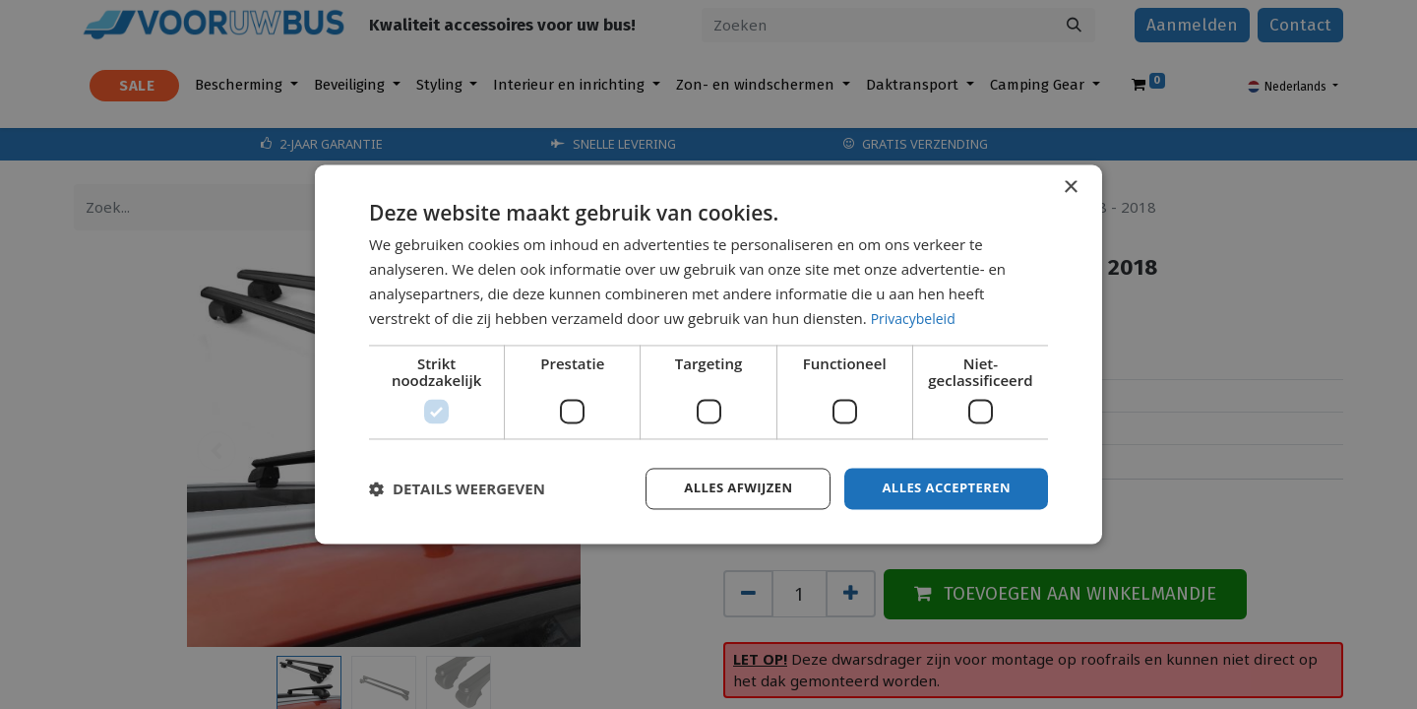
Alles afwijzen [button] (726, 488)
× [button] (1070, 186)
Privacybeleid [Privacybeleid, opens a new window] (916, 317)
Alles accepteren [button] (942, 488)
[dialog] (708, 354)
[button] (457, 489)
